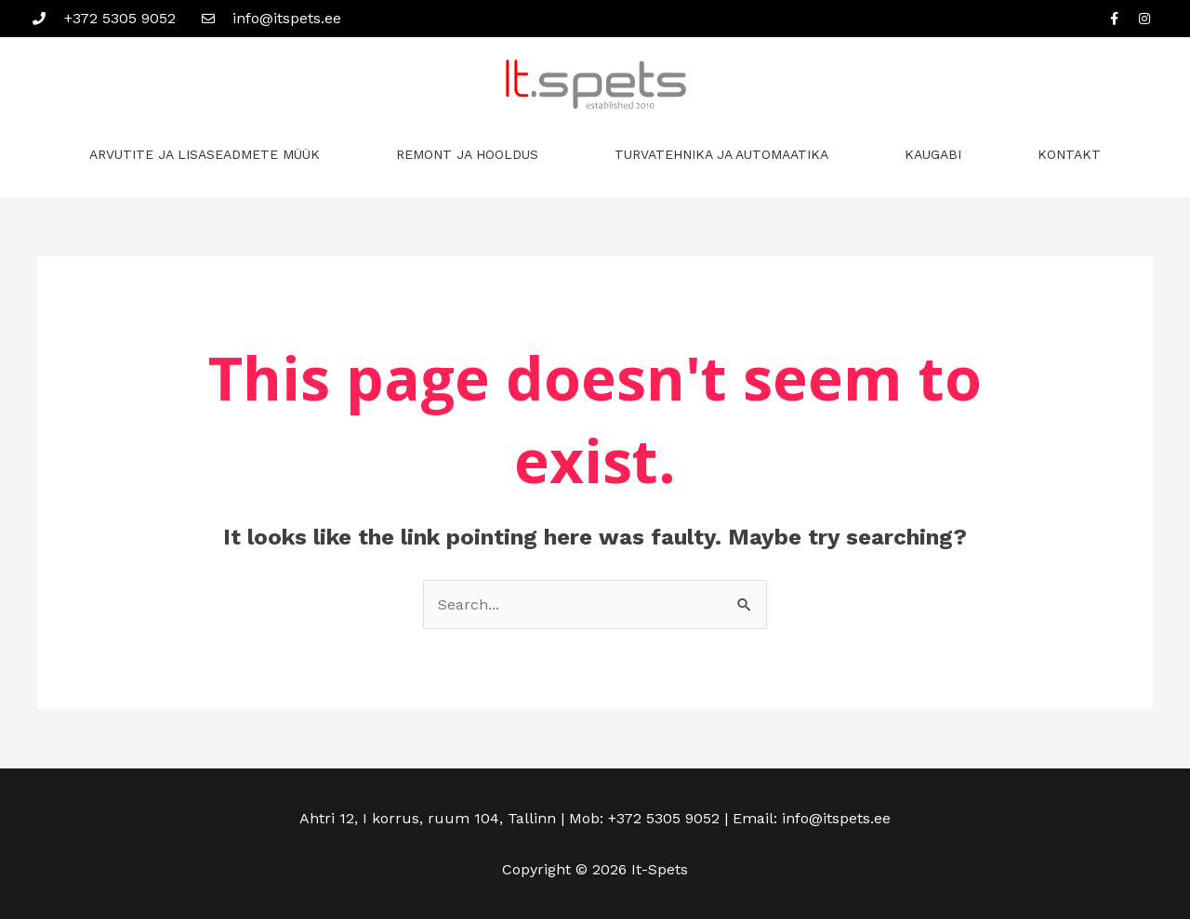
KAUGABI (933, 154)
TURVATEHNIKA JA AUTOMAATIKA (721, 154)
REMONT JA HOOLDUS (467, 154)
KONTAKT (1069, 154)
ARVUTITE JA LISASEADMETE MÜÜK (204, 154)
